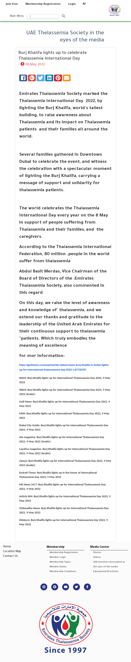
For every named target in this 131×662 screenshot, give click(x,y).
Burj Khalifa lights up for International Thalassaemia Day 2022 (65, 378)
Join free (12, 4)
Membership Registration (43, 4)
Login (72, 4)
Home (7, 547)
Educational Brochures (106, 571)
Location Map (12, 551)
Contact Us (10, 556)
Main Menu (17, 16)
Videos (97, 557)
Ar (84, 4)
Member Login (58, 557)
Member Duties (58, 567)
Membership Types (60, 562)
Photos (97, 553)
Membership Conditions (63, 571)
